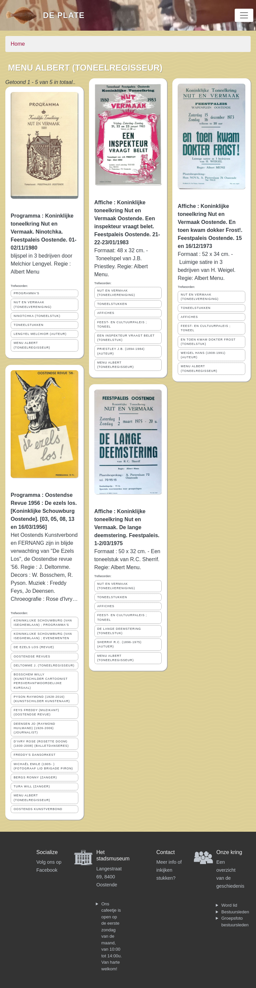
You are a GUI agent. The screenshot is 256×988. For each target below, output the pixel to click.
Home (18, 44)
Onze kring (229, 852)
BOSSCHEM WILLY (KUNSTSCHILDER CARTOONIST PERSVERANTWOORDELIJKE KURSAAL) (41, 681)
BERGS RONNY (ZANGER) (35, 777)
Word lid (229, 905)
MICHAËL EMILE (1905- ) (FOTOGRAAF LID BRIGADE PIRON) (43, 766)
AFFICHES (106, 313)
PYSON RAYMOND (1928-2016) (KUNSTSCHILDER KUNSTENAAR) (42, 699)
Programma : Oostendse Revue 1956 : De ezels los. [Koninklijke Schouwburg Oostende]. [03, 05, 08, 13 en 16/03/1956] (44, 511)
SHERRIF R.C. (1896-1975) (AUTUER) (119, 644)
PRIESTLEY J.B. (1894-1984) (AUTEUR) (121, 351)
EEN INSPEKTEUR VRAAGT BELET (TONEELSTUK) (126, 338)
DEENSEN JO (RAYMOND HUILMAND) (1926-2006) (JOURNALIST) (34, 728)
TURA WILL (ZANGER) (32, 786)
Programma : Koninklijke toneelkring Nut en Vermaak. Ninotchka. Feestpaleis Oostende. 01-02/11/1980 (43, 232)
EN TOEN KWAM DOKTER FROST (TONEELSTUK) (208, 342)
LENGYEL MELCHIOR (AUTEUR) (40, 334)
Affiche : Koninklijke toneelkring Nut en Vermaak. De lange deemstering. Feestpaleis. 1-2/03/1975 (127, 527)
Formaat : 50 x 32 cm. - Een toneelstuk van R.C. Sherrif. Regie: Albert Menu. (127, 559)
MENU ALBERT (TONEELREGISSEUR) (32, 345)
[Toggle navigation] (244, 15)
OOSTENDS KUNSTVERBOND (38, 809)
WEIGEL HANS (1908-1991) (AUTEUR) (203, 355)
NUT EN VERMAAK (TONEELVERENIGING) (32, 304)
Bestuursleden (235, 911)
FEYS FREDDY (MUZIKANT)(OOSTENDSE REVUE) (36, 712)
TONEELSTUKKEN (29, 325)
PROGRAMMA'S (26, 293)
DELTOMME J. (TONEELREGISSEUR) (44, 665)
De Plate (64, 15)
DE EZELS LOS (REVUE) (34, 647)
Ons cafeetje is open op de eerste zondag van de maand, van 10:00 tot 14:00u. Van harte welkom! (111, 936)
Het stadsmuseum (113, 855)
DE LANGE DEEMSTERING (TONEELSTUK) (119, 631)
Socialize (47, 852)
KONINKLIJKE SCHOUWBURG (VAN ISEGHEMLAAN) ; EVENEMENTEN (43, 636)
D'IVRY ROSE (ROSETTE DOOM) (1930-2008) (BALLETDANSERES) (41, 743)
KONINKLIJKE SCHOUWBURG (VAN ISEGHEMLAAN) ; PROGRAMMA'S (43, 622)
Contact (165, 852)
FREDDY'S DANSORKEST (35, 754)
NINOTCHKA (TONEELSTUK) (37, 316)
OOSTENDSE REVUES (32, 656)
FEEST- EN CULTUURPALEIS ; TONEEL (122, 324)
